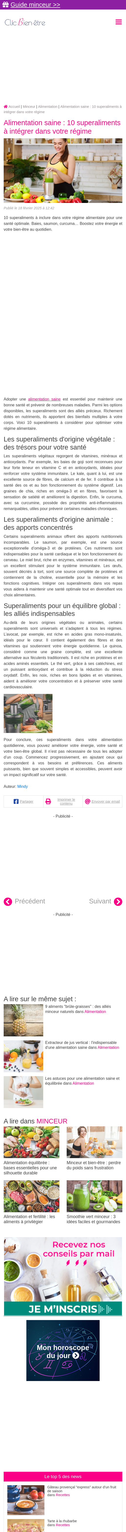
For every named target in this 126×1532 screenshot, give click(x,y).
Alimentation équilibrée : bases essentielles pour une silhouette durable (31, 1150)
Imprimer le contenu (66, 801)
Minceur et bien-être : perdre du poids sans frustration (94, 1148)
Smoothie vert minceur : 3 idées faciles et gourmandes (94, 1202)
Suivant (105, 901)
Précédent (24, 901)
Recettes (63, 1495)
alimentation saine (44, 399)
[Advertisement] (63, 66)
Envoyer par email (106, 801)
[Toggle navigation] (118, 22)
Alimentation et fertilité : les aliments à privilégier (31, 1202)
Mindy (22, 786)
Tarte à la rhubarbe (62, 1521)
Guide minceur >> (35, 4)
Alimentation (95, 1012)
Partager (26, 801)
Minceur (52, 1121)
